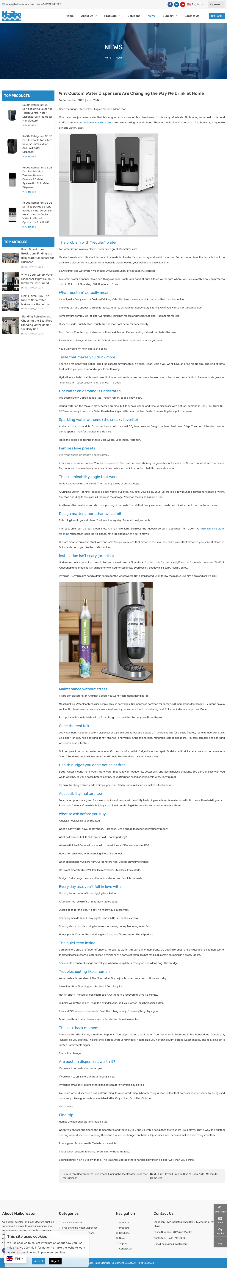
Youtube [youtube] (182, 4)
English (194, 4)
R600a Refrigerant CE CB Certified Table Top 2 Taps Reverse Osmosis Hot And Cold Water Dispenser (37, 144)
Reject (55, 1261)
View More (28, 125)
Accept (38, 1261)
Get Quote (216, 16)
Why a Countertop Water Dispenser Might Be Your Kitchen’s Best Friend (37, 279)
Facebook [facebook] (170, 4)
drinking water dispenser (73, 1135)
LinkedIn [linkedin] (176, 4)
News (151, 15)
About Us (87, 16)
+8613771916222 (51, 4)
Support (168, 16)
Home (70, 16)
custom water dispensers (98, 122)
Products (110, 16)
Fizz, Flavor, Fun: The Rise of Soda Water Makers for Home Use (35, 300)
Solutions (134, 16)
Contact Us (191, 16)
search (216, 4)
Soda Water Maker (72, 1222)
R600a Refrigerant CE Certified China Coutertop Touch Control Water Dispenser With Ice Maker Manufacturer (37, 112)
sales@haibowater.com (20, 4)
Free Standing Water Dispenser (79, 1227)
